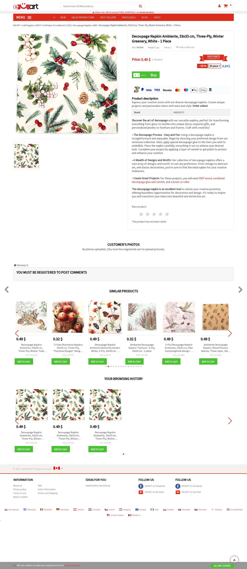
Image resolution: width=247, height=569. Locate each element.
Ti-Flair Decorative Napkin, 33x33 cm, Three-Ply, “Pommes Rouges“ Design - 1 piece (68, 349)
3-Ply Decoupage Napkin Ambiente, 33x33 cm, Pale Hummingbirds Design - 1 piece (178, 349)
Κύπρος (216, 511)
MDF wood (205, 179)
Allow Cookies (222, 566)
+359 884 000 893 (145, 12)
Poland (168, 511)
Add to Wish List (185, 47)
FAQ (40, 487)
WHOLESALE (129, 17)
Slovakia (184, 511)
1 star (141, 214)
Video (157, 17)
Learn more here (73, 565)
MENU (23, 17)
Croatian (94, 511)
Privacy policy (19, 491)
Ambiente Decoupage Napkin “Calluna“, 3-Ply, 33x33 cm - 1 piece (141, 349)
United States (115, 517)
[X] (14, 565)
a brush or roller (180, 182)
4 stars (160, 214)
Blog (145, 17)
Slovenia (200, 511)
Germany (62, 511)
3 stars (154, 214)
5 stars (167, 214)
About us (17, 487)
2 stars (148, 214)
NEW (63, 17)
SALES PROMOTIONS (83, 17)
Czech (110, 511)
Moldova (134, 517)
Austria (78, 511)
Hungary (125, 511)
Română (46, 511)
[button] (105, 367)
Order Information (47, 491)
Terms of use (19, 495)
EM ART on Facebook (151, 488)
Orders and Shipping (48, 495)
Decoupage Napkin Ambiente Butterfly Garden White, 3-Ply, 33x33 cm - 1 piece (105, 349)
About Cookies (20, 498)
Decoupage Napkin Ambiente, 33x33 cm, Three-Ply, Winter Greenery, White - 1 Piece (31, 437)
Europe (140, 511)
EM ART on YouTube (151, 494)
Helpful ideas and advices (98, 487)
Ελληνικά (29, 511)
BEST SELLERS (108, 17)
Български (11, 511)
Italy (155, 511)
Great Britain (235, 511)
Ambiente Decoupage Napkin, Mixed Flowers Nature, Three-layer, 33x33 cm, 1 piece (216, 349)
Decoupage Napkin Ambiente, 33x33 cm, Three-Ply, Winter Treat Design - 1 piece (31, 349)
